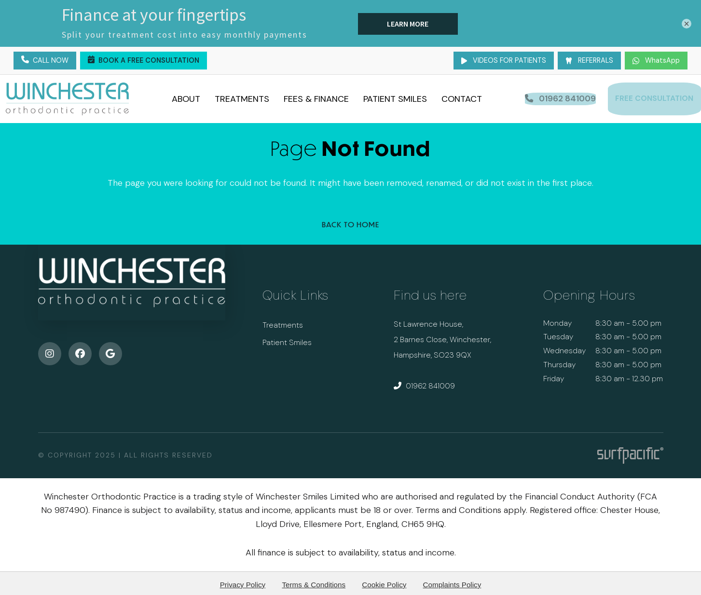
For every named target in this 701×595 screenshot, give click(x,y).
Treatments (245, 97)
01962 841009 (424, 382)
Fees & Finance (319, 97)
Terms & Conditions (313, 581)
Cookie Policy (384, 581)
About (189, 97)
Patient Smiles (398, 97)
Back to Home (350, 221)
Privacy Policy (243, 581)
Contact (465, 97)
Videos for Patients (503, 60)
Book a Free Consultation (143, 60)
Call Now (45, 60)
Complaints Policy (452, 581)
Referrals (589, 60)
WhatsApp (656, 60)
